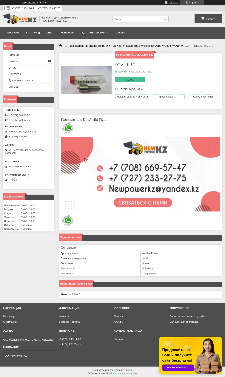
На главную (9, 316)
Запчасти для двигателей (184, 321)
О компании (10, 321)
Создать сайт (29, 2)
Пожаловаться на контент (123, 373)
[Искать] (165, 19)
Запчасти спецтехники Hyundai (187, 316)
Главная (13, 32)
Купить (130, 79)
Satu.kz (128, 370)
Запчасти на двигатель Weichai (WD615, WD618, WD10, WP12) (151, 45)
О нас (49, 32)
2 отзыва (173, 2)
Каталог (31, 32)
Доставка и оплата (95, 32)
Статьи (121, 32)
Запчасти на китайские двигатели (90, 45)
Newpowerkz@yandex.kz (22, 131)
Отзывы (14, 86)
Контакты (67, 32)
